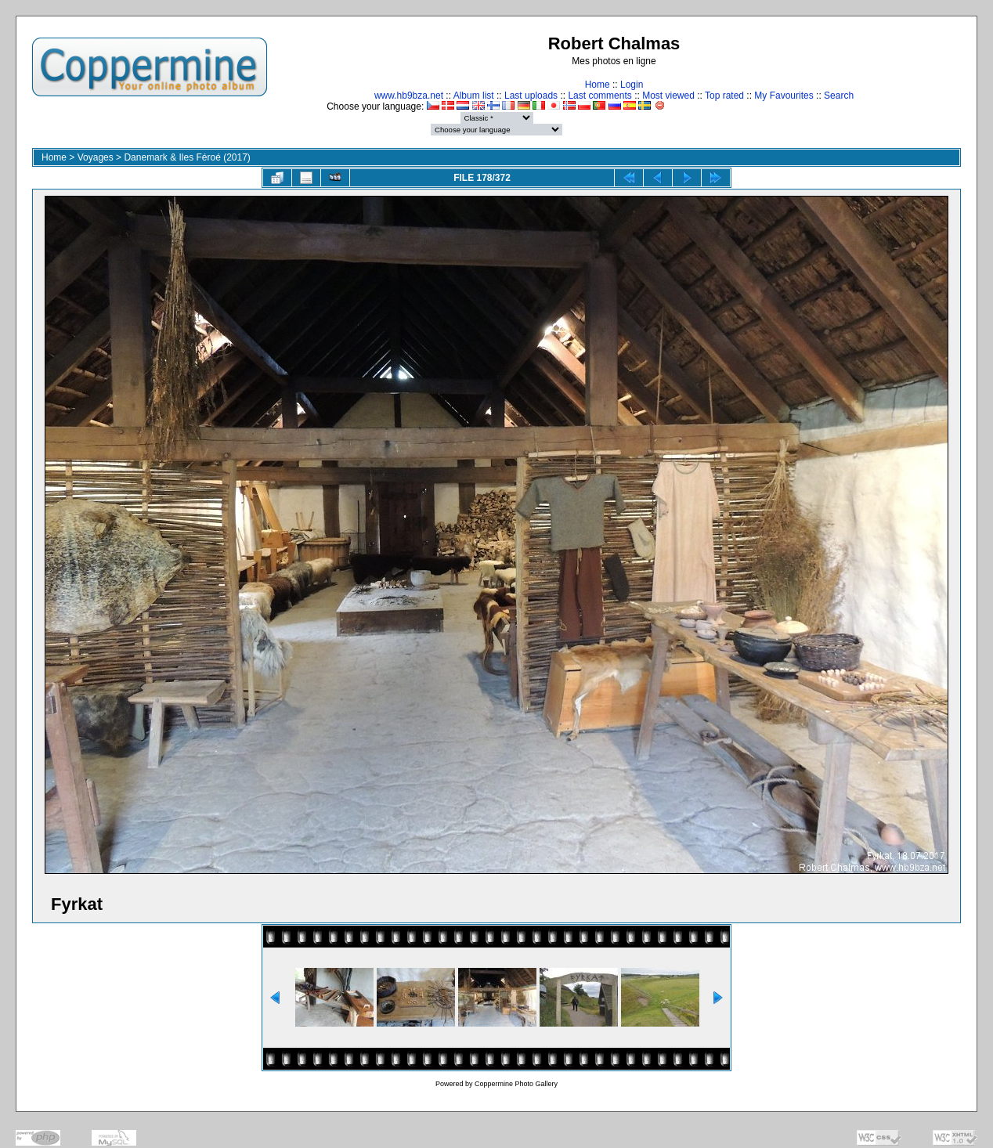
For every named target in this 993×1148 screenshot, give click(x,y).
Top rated (724, 95)
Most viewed (668, 95)
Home (597, 84)
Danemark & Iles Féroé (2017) (187, 157)
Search (839, 95)
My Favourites (783, 95)
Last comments (599, 95)
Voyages (96, 157)
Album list (473, 95)
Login (631, 84)
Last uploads (531, 95)
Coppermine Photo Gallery (516, 1084)
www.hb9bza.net (408, 95)
